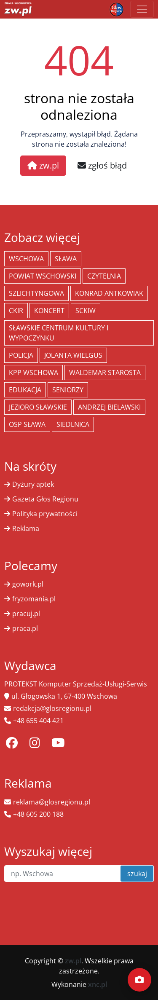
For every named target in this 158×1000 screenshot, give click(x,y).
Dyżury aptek (33, 484)
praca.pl (25, 628)
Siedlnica (72, 424)
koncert (49, 310)
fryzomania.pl (34, 598)
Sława (66, 258)
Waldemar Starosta (105, 372)
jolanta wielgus (73, 355)
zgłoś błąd (102, 165)
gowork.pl (27, 584)
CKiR (16, 310)
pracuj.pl (26, 613)
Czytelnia (104, 276)
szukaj (137, 873)
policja (21, 355)
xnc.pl (97, 984)
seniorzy (67, 389)
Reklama (25, 528)
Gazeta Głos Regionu (45, 499)
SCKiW (85, 310)
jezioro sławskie (38, 407)
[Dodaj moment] (139, 980)
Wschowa (26, 258)
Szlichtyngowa (36, 293)
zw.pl (43, 165)
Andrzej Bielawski (109, 407)
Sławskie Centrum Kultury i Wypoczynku (58, 333)
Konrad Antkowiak (109, 293)
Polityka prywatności (45, 513)
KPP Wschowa (33, 372)
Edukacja (25, 389)
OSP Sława (27, 424)
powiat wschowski (42, 276)
